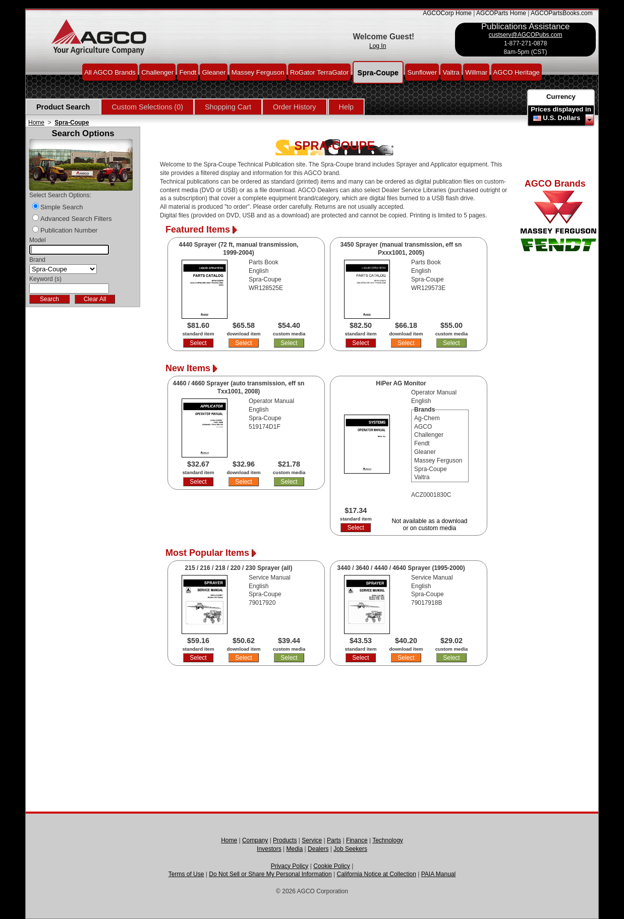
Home (36, 122)
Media (295, 848)
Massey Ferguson (258, 72)
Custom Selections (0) (147, 107)
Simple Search (61, 207)
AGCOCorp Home (447, 13)
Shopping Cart (228, 107)
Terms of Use (186, 874)
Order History (294, 107)
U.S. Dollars (561, 118)
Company (255, 840)
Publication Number (68, 230)
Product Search (63, 107)
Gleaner (213, 72)
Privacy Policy (290, 866)
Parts (334, 840)
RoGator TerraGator (319, 72)
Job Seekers (350, 848)
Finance (357, 840)
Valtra (450, 72)
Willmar (476, 72)
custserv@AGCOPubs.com (525, 34)
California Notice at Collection (376, 874)
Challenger (157, 72)
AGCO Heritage (516, 72)
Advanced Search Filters (76, 218)
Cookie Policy (331, 866)
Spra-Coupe (378, 72)
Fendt (187, 72)
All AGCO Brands (110, 72)
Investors (269, 848)
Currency (561, 96)
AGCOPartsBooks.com (562, 13)
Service (312, 840)
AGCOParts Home (501, 13)
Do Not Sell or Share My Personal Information (270, 874)
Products (285, 840)
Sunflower (422, 72)
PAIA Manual (438, 874)
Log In (377, 45)
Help (346, 107)
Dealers (318, 848)
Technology (387, 840)
